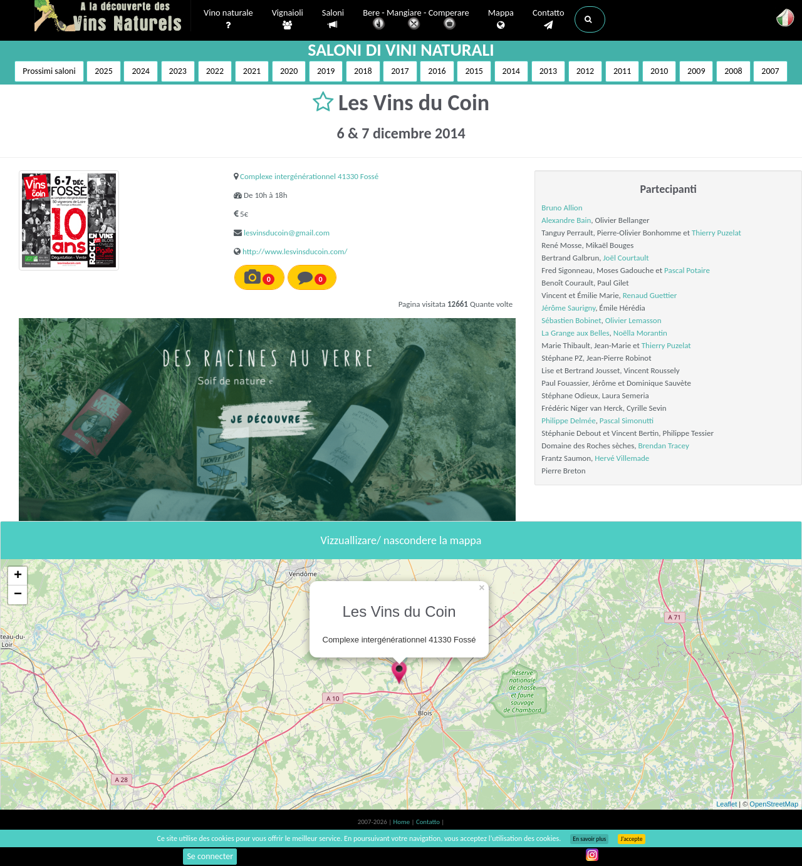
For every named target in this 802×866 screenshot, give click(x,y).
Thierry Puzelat (716, 232)
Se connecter (210, 856)
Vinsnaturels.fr (112, 17)
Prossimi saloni (49, 71)
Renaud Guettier (650, 295)
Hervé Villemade (622, 458)
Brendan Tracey (663, 445)
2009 (696, 71)
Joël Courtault (625, 257)
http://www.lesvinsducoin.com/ (295, 251)
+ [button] (18, 576)
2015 (473, 71)
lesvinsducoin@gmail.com (287, 232)
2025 (103, 71)
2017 (400, 71)
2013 (548, 71)
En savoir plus (589, 839)
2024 (140, 71)
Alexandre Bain (566, 220)
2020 (289, 71)
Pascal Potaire (687, 270)
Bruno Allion (561, 207)
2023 (178, 71)
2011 (622, 71)
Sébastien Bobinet (571, 320)
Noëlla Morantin (640, 333)
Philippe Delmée (568, 420)
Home (402, 822)
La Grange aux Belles (575, 333)
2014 (511, 71)
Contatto (549, 19)
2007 (770, 71)
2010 (659, 71)
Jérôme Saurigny (568, 307)
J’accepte (631, 839)
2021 (252, 71)
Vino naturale (228, 19)
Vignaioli (287, 19)
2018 (363, 71)
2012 (585, 71)
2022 (215, 71)
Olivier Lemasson (633, 320)
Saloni (333, 19)
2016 (436, 71)
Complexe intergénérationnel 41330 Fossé (309, 176)
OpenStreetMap (773, 804)
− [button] (18, 594)
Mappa (501, 19)
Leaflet (726, 804)
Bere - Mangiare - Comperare (416, 20)
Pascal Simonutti (627, 420)
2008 (733, 71)
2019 (326, 71)
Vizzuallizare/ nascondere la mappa (401, 540)
